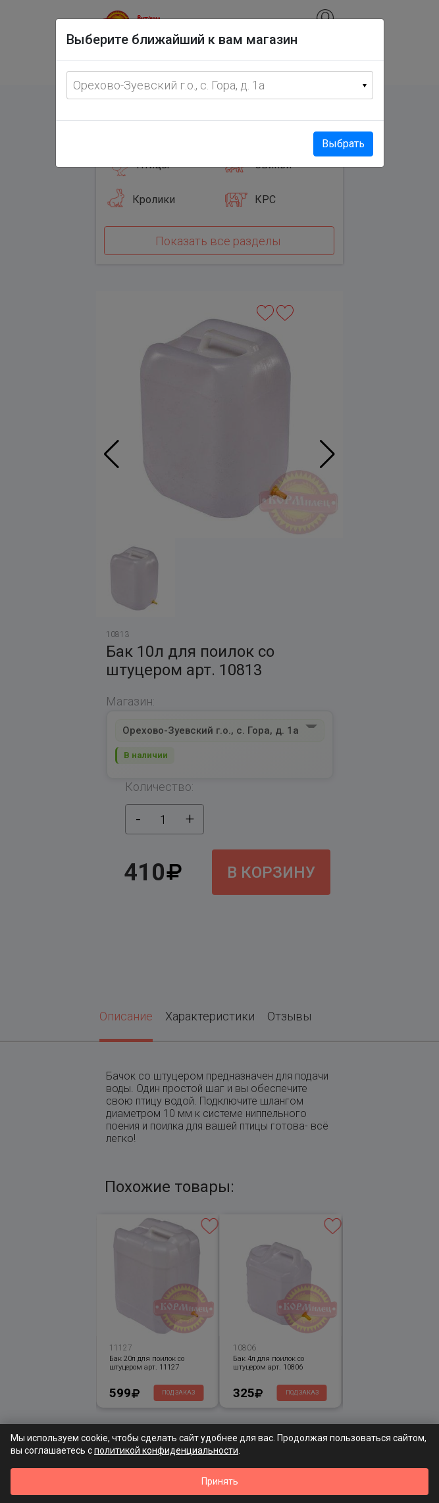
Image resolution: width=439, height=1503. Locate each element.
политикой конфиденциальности (166, 1450)
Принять (219, 1481)
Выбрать (343, 143)
